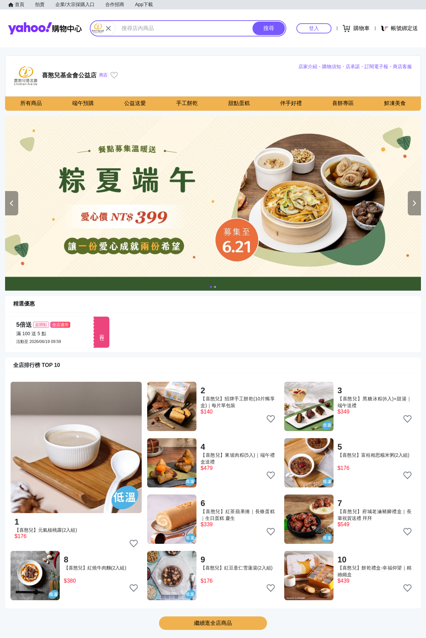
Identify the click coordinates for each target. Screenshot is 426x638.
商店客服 (402, 66)
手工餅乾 (187, 103)
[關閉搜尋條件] (108, 28)
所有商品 (31, 103)
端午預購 (83, 103)
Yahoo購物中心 (45, 28)
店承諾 (353, 66)
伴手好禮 (291, 103)
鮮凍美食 (395, 103)
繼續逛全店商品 (213, 623)
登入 (314, 28)
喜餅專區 (343, 103)
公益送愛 (135, 103)
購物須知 (331, 66)
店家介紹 (307, 66)
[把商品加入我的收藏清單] (134, 543)
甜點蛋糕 (239, 103)
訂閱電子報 (376, 66)
